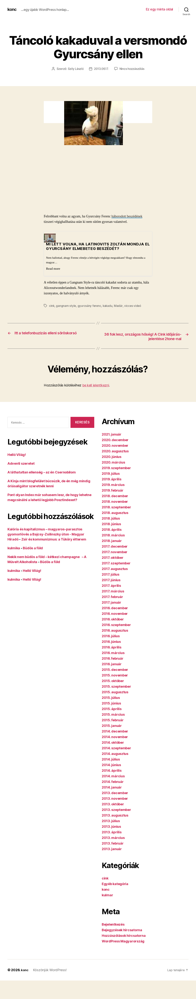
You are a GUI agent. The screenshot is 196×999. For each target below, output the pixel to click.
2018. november (115, 502)
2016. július (111, 636)
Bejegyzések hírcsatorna (122, 930)
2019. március (113, 485)
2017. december (115, 547)
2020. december (115, 440)
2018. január (112, 541)
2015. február (113, 720)
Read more (53, 268)
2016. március (113, 653)
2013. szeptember (116, 810)
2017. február (112, 597)
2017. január (111, 603)
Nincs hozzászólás (132, 69)
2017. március (113, 591)
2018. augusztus (115, 513)
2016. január (112, 664)
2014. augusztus (115, 754)
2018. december (115, 496)
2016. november (115, 614)
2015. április (112, 709)
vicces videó (134, 305)
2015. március (113, 715)
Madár (119, 305)
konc (12, 9)
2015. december (115, 670)
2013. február (113, 843)
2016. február (112, 659)
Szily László (75, 69)
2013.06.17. (101, 69)
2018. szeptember (116, 507)
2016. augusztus (115, 631)
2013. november (115, 799)
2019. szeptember (116, 468)
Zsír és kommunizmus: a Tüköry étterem (53, 539)
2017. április (111, 586)
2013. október (113, 804)
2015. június (111, 703)
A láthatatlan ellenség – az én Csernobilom (41, 472)
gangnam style (66, 305)
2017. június (111, 580)
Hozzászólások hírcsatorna (124, 936)
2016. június (111, 642)
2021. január (111, 434)
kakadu (108, 305)
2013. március (113, 838)
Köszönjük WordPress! (50, 970)
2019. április (111, 479)
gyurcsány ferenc (90, 305)
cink (52, 305)
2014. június (111, 765)
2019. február (112, 490)
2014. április (112, 771)
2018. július (111, 519)
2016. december (115, 608)
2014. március (113, 776)
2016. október (113, 619)
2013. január (112, 849)
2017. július (110, 575)
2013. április (112, 832)
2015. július (111, 698)
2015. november (115, 675)
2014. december (115, 731)
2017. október (112, 558)
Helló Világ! (16, 455)
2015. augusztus (115, 692)
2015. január (112, 726)
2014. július (111, 759)
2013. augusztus (115, 815)
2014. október (113, 743)
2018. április (112, 530)
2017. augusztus (115, 569)
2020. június (111, 457)
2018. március (113, 535)
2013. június (111, 827)
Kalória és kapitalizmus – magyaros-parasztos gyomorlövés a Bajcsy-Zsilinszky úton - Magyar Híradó (45, 534)
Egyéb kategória (115, 884)
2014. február (113, 782)
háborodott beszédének (126, 216)
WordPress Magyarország (123, 941)
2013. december (115, 793)
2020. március (113, 462)
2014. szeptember (116, 748)
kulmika (13, 548)
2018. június (111, 524)
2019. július (111, 474)
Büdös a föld (33, 548)
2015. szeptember (116, 687)
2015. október (113, 681)
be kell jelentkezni (95, 385)
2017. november (114, 552)
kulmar (107, 895)
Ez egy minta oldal (159, 9)
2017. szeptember (116, 563)
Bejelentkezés (113, 925)
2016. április (111, 647)
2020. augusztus (115, 451)
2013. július (111, 821)
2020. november (115, 446)
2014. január (112, 787)
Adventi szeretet (21, 464)
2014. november (115, 737)
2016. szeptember (116, 625)
